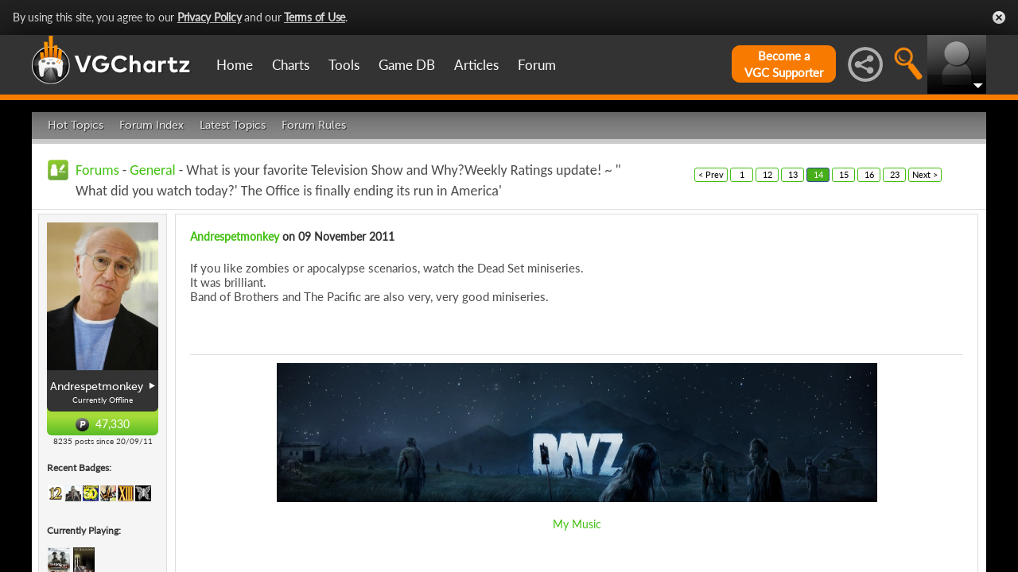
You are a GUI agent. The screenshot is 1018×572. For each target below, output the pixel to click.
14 (818, 174)
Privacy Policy (209, 17)
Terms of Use (314, 17)
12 (767, 174)
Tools (343, 64)
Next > (925, 174)
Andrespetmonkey (234, 236)
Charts (290, 64)
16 (869, 174)
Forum (537, 64)
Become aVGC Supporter (783, 63)
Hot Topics (75, 125)
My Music (577, 524)
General (152, 170)
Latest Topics (233, 125)
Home (234, 64)
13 (793, 174)
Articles (476, 64)
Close (999, 17)
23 (894, 174)
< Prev (711, 174)
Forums (97, 170)
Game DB (407, 64)
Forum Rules (314, 125)
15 (844, 174)
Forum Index (151, 125)
